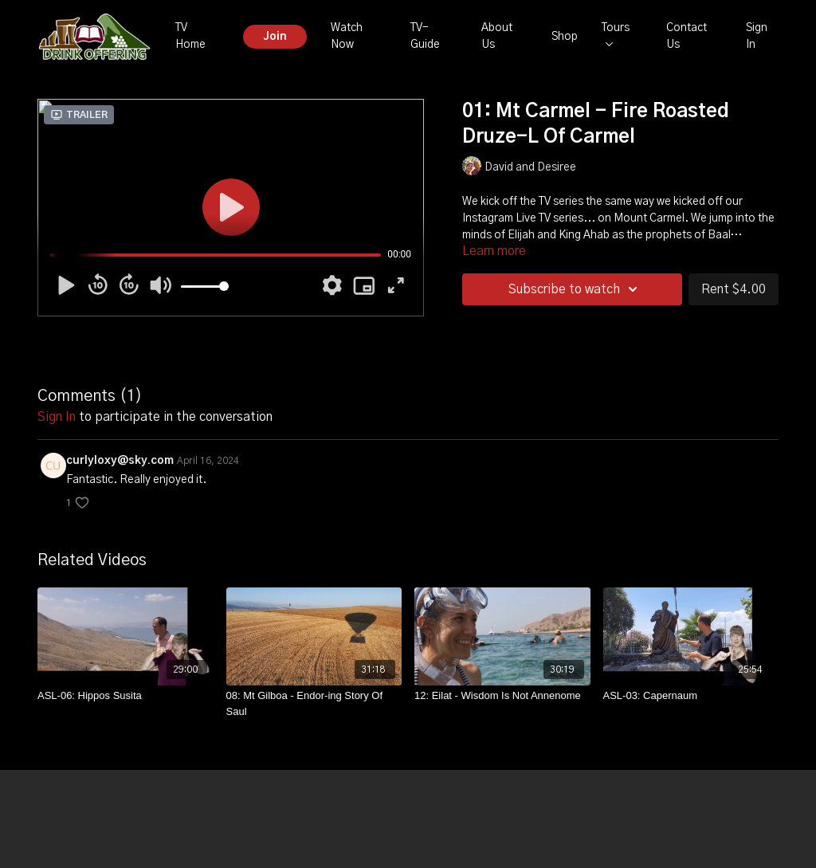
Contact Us (686, 36)
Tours (616, 34)
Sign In (756, 36)
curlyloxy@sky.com (120, 460)
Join (275, 36)
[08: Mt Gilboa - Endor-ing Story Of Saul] (314, 703)
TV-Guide (425, 36)
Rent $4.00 (733, 289)
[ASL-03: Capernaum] (691, 696)
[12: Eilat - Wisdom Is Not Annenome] (502, 696)
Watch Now (347, 36)
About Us (496, 36)
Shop (564, 36)
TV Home (190, 36)
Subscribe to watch (575, 289)
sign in (56, 416)
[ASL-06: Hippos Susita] (125, 696)
